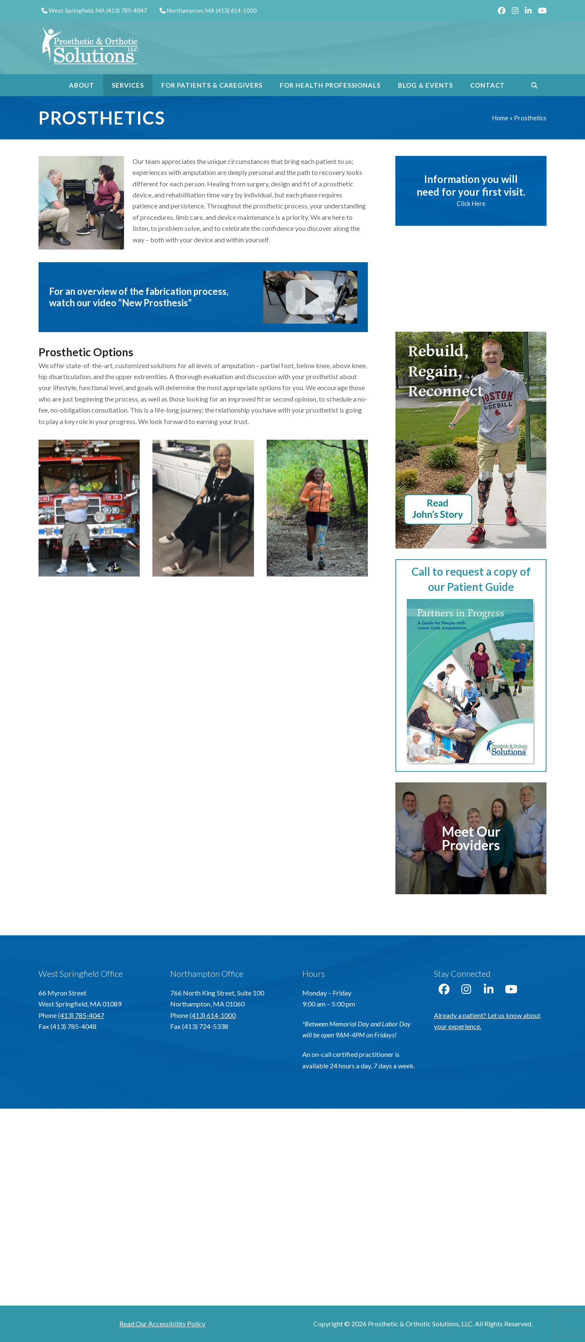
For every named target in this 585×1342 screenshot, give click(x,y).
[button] (534, 85)
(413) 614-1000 (236, 10)
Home (500, 118)
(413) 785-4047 (126, 10)
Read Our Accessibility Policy (162, 1324)
